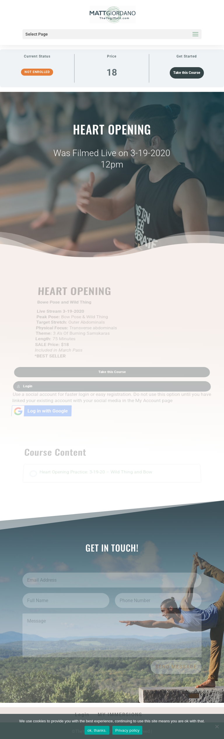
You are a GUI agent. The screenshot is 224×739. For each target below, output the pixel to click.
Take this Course (186, 73)
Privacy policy (127, 730)
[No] (217, 726)
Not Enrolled (37, 72)
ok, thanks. (97, 730)
